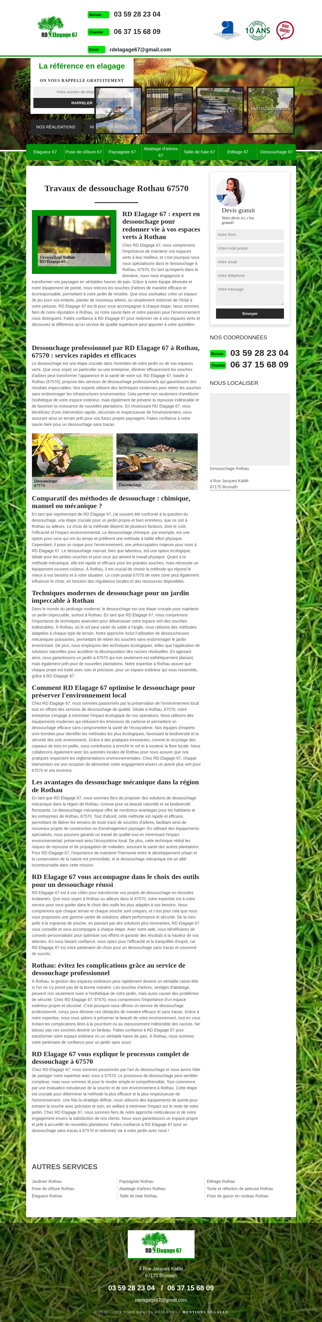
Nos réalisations (55, 127)
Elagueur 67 (45, 151)
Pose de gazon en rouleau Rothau (238, 1196)
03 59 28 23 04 (137, 14)
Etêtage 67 (238, 151)
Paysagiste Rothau (136, 1181)
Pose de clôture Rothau (53, 1188)
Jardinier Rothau (47, 1181)
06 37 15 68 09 (137, 31)
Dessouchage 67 (276, 151)
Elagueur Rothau (47, 1196)
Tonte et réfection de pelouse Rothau (240, 1188)
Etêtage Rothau (221, 1181)
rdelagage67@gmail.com (140, 50)
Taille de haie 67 (199, 151)
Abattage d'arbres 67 (161, 152)
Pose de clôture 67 (84, 151)
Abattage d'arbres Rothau (142, 1188)
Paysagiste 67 (122, 151)
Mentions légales (205, 1312)
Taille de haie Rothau (138, 1196)
